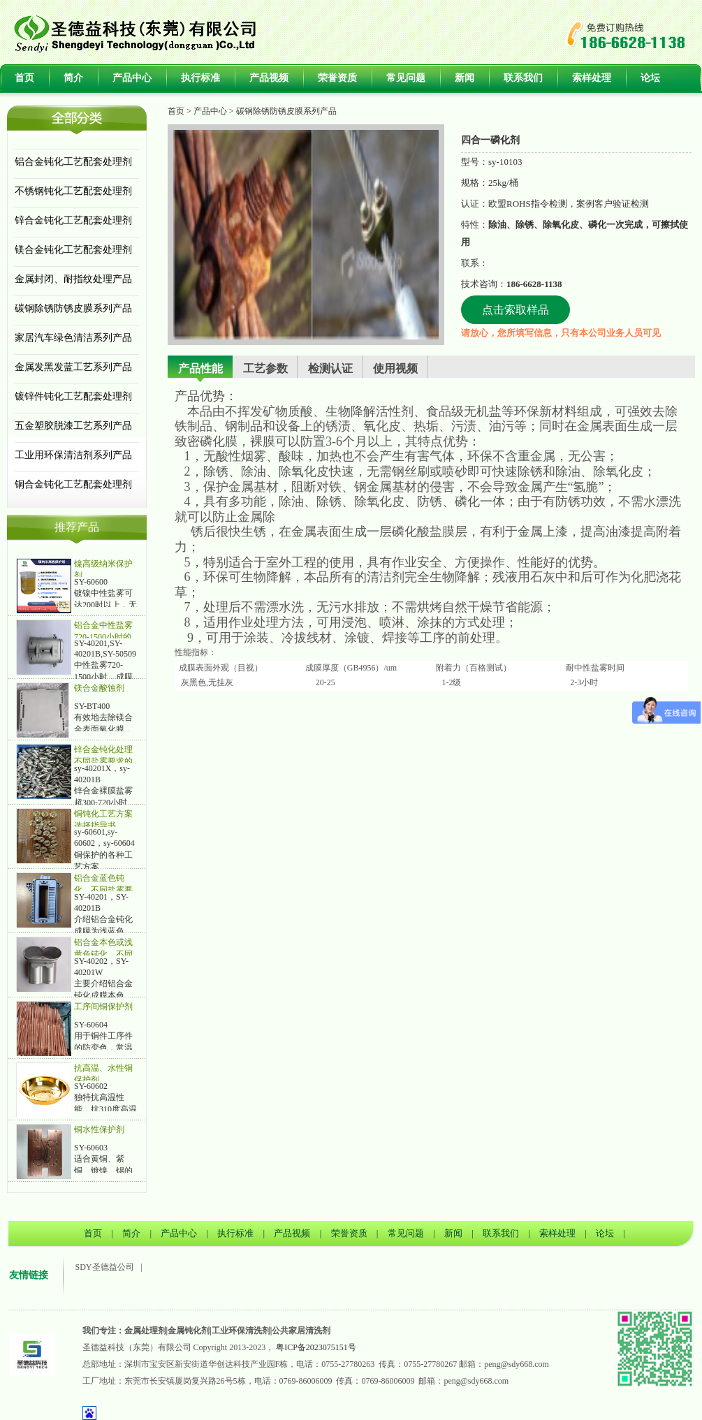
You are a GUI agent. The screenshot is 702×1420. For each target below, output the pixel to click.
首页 (24, 78)
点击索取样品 (515, 310)
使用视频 (395, 368)
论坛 (650, 78)
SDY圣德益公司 (104, 1267)
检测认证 (330, 368)
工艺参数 (265, 368)
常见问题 (405, 78)
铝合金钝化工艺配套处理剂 (73, 161)
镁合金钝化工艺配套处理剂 (73, 249)
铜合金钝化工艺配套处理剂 (73, 484)
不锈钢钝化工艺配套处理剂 (73, 191)
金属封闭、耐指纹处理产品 (73, 279)
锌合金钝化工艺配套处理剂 (73, 220)
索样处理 (591, 78)
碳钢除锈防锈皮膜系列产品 (73, 308)
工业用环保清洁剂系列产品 (73, 455)
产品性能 (200, 368)
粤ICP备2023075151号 (316, 1347)
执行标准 (200, 78)
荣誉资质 (337, 78)
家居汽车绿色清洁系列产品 (73, 337)
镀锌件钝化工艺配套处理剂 (73, 396)
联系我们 (523, 78)
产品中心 (132, 78)
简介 (73, 78)
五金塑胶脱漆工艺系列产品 (73, 425)
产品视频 (268, 78)
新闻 (464, 78)
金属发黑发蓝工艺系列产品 (73, 367)
